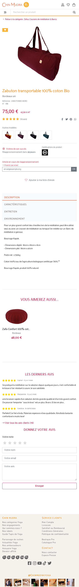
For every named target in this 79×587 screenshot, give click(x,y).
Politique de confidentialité (55, 534)
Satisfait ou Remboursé (53, 528)
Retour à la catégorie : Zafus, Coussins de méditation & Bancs (29, 19)
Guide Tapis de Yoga (12, 534)
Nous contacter (49, 552)
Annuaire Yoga (9, 548)
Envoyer (39, 485)
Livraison (46, 525)
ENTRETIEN (10, 212)
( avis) (23, 119)
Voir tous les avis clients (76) (18, 423)
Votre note (7, 437)
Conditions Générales (52, 531)
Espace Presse (49, 555)
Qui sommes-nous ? (12, 528)
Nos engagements (11, 525)
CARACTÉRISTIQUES (15, 204)
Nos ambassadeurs (11, 545)
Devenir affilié (9, 551)
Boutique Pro (48, 539)
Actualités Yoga (10, 542)
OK (73, 169)
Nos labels (7, 531)
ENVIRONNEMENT (14, 219)
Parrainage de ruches (12, 539)
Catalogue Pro (49, 542)
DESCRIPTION (12, 197)
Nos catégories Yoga (12, 522)
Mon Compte (48, 522)
